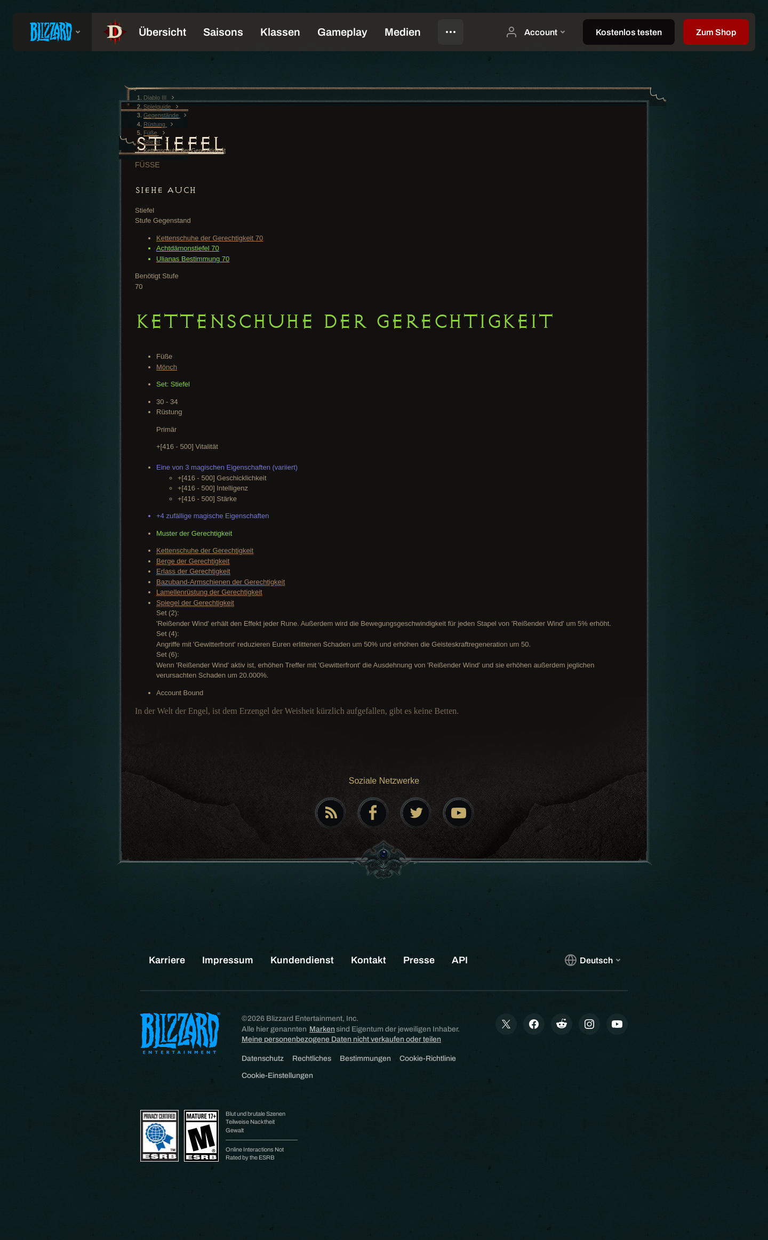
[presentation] (52, 32)
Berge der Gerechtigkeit (192, 561)
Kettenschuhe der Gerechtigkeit (204, 550)
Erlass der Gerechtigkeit (193, 571)
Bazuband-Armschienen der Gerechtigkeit (220, 582)
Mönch (166, 367)
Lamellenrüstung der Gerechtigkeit (209, 592)
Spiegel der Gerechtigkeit (195, 603)
